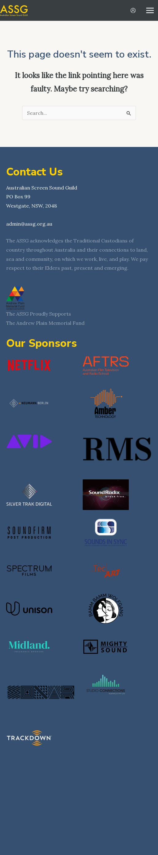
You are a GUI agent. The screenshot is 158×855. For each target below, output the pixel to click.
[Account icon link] (133, 10)
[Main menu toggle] (150, 10)
